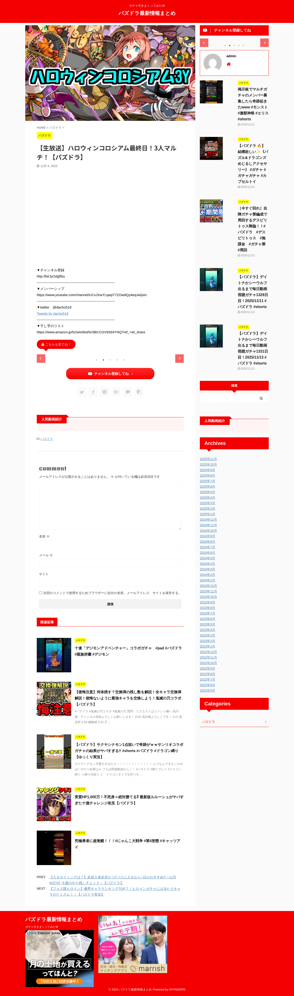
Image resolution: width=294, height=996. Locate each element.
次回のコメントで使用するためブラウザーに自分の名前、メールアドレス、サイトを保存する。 (112, 593)
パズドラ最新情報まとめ (147, 13)
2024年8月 (207, 541)
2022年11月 (208, 657)
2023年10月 (208, 597)
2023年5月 (207, 624)
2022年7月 (207, 679)
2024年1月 (207, 580)
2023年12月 (208, 586)
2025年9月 (207, 470)
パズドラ (47, 439)
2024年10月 (208, 530)
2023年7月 (207, 613)
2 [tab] (103, 360)
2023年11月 (208, 591)
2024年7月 (207, 547)
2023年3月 (207, 635)
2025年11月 (208, 459)
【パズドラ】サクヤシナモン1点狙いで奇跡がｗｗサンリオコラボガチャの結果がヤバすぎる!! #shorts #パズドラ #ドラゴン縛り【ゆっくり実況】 (129, 751)
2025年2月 (207, 508)
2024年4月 (207, 564)
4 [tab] (117, 360)
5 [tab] (124, 360)
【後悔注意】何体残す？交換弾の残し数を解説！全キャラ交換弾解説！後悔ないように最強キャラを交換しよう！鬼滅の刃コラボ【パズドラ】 (128, 698)
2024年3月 (207, 569)
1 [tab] (96, 360)
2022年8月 (207, 674)
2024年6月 (207, 553)
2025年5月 (207, 492)
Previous (41, 358)
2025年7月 (207, 481)
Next (179, 358)
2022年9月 (207, 668)
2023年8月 (207, 608)
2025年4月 (207, 497)
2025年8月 (207, 475)
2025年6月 (207, 486)
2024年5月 (207, 558)
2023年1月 (207, 646)
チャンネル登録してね (110, 374)
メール (46, 555)
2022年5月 (207, 690)
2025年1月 (207, 514)
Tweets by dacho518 (52, 313)
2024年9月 (207, 536)
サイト (44, 574)
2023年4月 (207, 630)
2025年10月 (208, 464)
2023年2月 (207, 641)
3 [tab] (110, 360)
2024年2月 (207, 575)
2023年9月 (207, 602)
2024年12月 (208, 519)
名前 (44, 536)
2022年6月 (207, 685)
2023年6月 (207, 619)
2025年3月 (207, 503)
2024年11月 (208, 525)
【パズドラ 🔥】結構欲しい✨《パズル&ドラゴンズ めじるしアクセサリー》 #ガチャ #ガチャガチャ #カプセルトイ (253, 164)
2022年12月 (208, 652)
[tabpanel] (60, 354)
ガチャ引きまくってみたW (41, 926)
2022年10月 (208, 663)
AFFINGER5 (177, 989)
